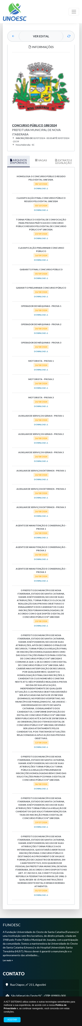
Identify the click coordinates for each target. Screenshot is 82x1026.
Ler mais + (8, 960)
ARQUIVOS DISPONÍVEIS (18, 161)
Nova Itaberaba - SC (23, 144)
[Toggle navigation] (74, 11)
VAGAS (41, 160)
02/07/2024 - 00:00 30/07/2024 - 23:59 (40, 140)
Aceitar (12, 1019)
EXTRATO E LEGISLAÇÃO (63, 161)
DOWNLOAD (41, 188)
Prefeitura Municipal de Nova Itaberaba (36, 130)
